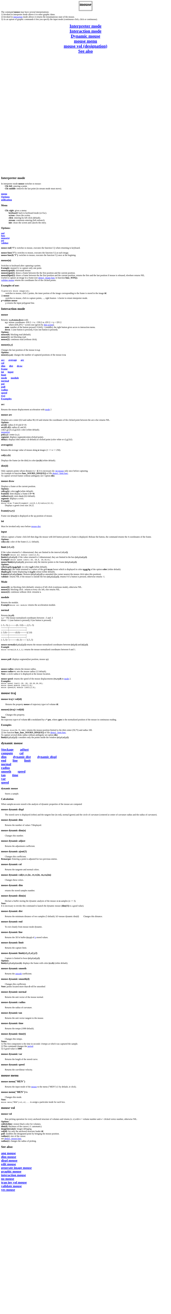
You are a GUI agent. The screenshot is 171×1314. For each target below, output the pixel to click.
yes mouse (8, 1191)
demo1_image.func (46, 278)
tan (3, 776)
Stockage (7, 751)
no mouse (7, 1180)
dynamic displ (47, 758)
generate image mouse (16, 1169)
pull (3, 386)
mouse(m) (5, 432)
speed (4, 392)
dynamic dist (22, 758)
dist (11, 366)
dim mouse (8, 1158)
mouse (34, 1088)
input (11, 371)
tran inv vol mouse (14, 1184)
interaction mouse (13, 1176)
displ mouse (9, 1162)
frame (4, 368)
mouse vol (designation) (85, 46)
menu (4, 193)
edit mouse (8, 1165)
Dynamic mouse (85, 36)
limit (3, 374)
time (15, 776)
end (2, 233)
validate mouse (7, 280)
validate (4, 243)
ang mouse (8, 1155)
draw (19, 366)
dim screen (48, 325)
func (3, 236)
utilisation (6, 199)
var (3, 780)
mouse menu (85, 41)
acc (3, 360)
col (2, 363)
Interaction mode (85, 31)
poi (2, 240)
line (15, 762)
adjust (24, 751)
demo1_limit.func (60, 473)
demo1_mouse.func (12, 1140)
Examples (6, 398)
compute (7, 755)
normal (5, 380)
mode (4, 377)
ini (2, 371)
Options (5, 196)
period (30, 1048)
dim (3, 366)
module (15, 377)
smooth (6, 773)
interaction (17, 17)
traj (3, 395)
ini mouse (59, 471)
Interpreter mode (85, 26)
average (12, 360)
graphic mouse (11, 1173)
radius (4, 389)
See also (85, 51)
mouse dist (36, 527)
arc (22, 360)
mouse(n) (5, 238)
